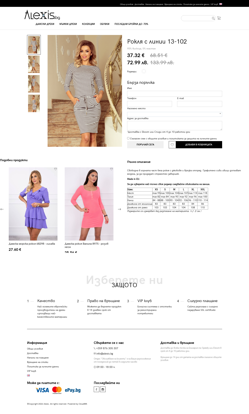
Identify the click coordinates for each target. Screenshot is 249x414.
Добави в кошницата (198, 144)
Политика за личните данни (196, 4)
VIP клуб (214, 4)
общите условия (157, 138)
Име (129, 88)
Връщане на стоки (173, 4)
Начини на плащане (154, 4)
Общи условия (126, 4)
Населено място (136, 108)
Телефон (131, 98)
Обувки (104, 24)
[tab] (140, 162)
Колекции (88, 24)
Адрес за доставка (137, 118)
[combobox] (174, 114)
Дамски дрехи (45, 24)
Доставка (139, 4)
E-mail (180, 98)
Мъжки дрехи (68, 24)
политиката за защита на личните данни (193, 138)
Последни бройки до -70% (131, 24)
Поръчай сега (145, 144)
